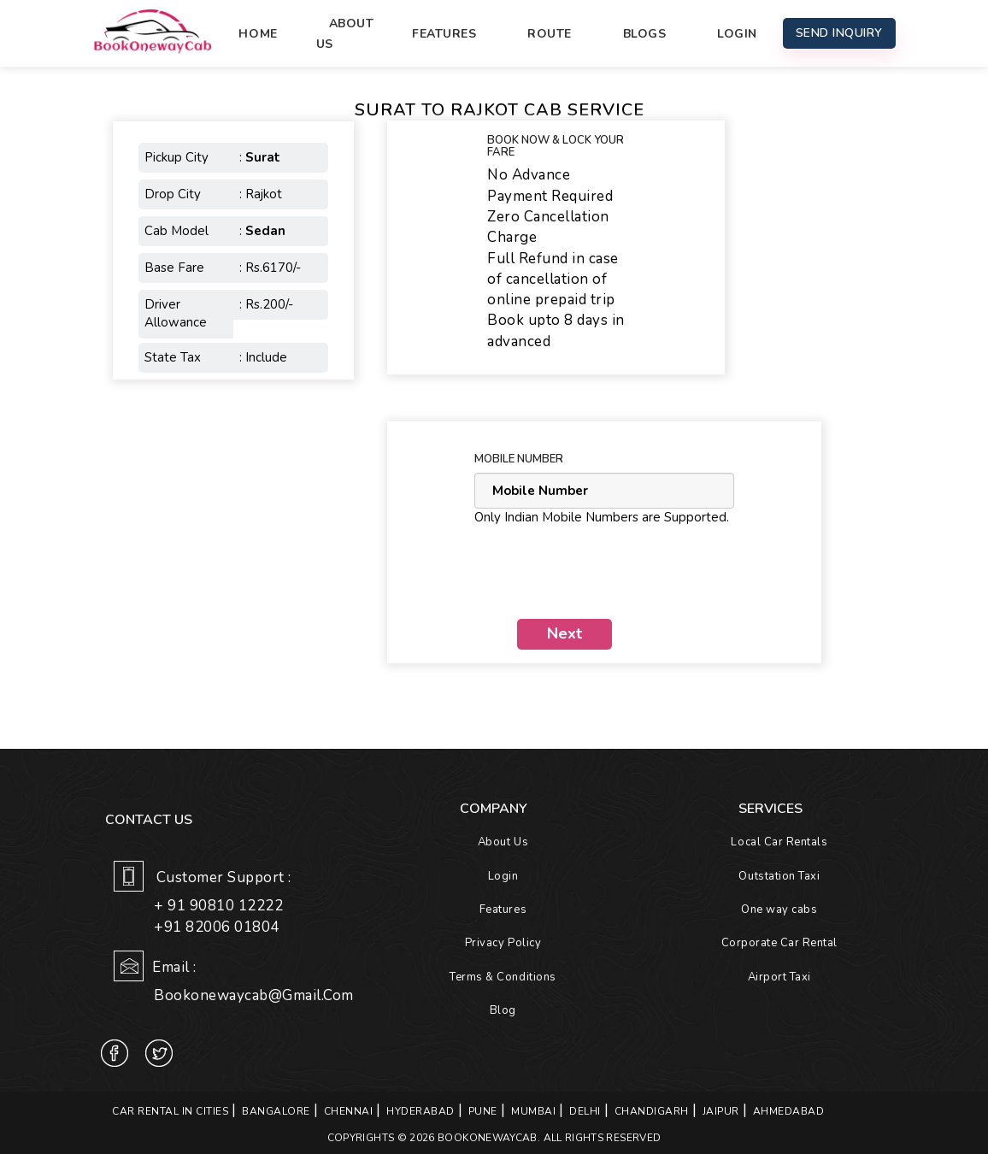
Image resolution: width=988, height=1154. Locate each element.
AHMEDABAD (789, 1111)
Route (549, 34)
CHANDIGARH (652, 1111)
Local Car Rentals (779, 842)
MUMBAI (533, 1111)
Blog (503, 1010)
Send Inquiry (839, 33)
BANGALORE (276, 1111)
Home (257, 34)
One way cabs (779, 909)
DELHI (585, 1111)
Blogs (645, 34)
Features (444, 34)
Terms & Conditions (503, 977)
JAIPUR (721, 1111)
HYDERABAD (420, 1111)
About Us (345, 33)
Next (564, 633)
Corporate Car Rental (779, 943)
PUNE (482, 1111)
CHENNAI (348, 1111)
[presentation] (604, 572)
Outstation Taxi (779, 876)
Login (737, 34)
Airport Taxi (779, 977)
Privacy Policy (503, 943)
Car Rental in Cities (170, 1111)
